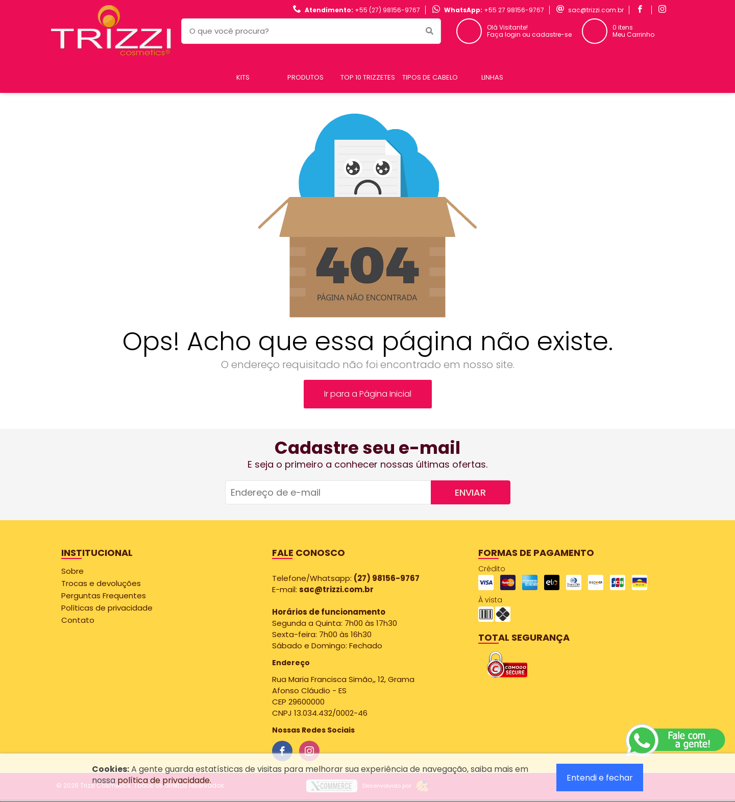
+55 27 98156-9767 (514, 10)
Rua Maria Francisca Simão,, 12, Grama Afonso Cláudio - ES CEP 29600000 (343, 690)
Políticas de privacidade (107, 607)
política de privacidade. (164, 780)
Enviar (470, 492)
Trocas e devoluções (101, 583)
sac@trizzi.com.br (596, 10)
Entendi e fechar (600, 778)
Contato (77, 620)
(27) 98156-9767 (387, 578)
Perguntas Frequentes (103, 595)
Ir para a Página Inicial (367, 394)
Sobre (72, 571)
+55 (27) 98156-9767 (387, 10)
